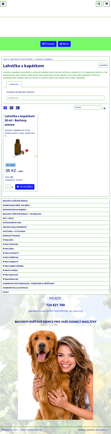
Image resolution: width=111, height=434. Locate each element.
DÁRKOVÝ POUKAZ (11, 235)
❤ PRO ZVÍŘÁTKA (10, 257)
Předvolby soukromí (9, 430)
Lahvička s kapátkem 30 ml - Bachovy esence (20, 120)
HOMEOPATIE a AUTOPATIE (15, 287)
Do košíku (25, 187)
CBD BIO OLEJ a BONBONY (15, 227)
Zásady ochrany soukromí (30, 430)
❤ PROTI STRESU (10, 270)
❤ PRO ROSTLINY (10, 274)
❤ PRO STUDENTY (11, 253)
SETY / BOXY (8, 218)
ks (9, 187)
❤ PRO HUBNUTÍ (10, 261)
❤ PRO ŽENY (8, 248)
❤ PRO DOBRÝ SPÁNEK (13, 266)
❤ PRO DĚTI (8, 240)
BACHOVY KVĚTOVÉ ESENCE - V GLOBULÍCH (22, 214)
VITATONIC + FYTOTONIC (14, 231)
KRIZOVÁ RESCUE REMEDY (14, 209)
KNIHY (6, 292)
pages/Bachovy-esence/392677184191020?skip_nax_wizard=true (55, 311)
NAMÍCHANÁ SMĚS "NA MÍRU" (16, 205)
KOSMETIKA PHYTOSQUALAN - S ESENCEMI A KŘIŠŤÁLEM (28, 283)
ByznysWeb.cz (102, 430)
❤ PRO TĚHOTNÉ (10, 244)
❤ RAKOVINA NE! (10, 279)
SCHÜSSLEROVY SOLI (12, 222)
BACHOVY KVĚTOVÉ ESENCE (15, 201)
